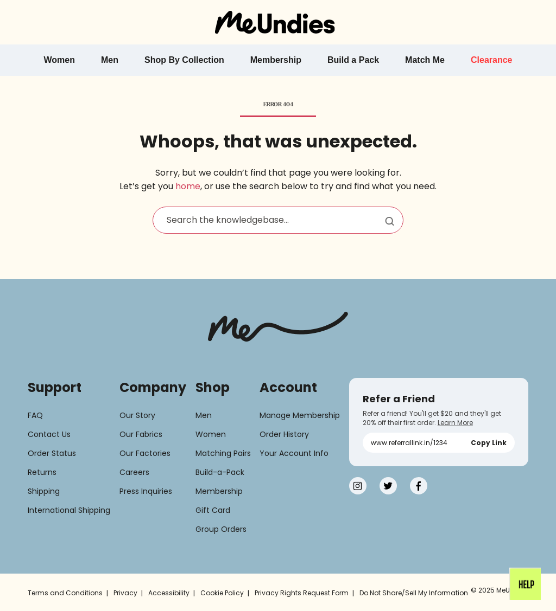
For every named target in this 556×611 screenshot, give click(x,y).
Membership (219, 491)
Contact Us (49, 434)
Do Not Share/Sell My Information (413, 592)
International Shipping (69, 510)
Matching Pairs (223, 453)
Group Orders (221, 529)
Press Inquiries (145, 491)
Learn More (455, 422)
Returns (42, 472)
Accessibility (168, 592)
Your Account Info (294, 453)
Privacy (125, 592)
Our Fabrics (140, 434)
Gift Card (212, 510)
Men (203, 415)
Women (210, 434)
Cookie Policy (222, 592)
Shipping (44, 491)
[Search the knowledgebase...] (278, 220)
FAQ (35, 415)
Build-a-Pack (219, 472)
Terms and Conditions (65, 592)
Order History (284, 434)
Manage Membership (300, 415)
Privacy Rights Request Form (302, 592)
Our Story (137, 415)
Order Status (52, 453)
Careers (134, 472)
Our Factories (144, 453)
